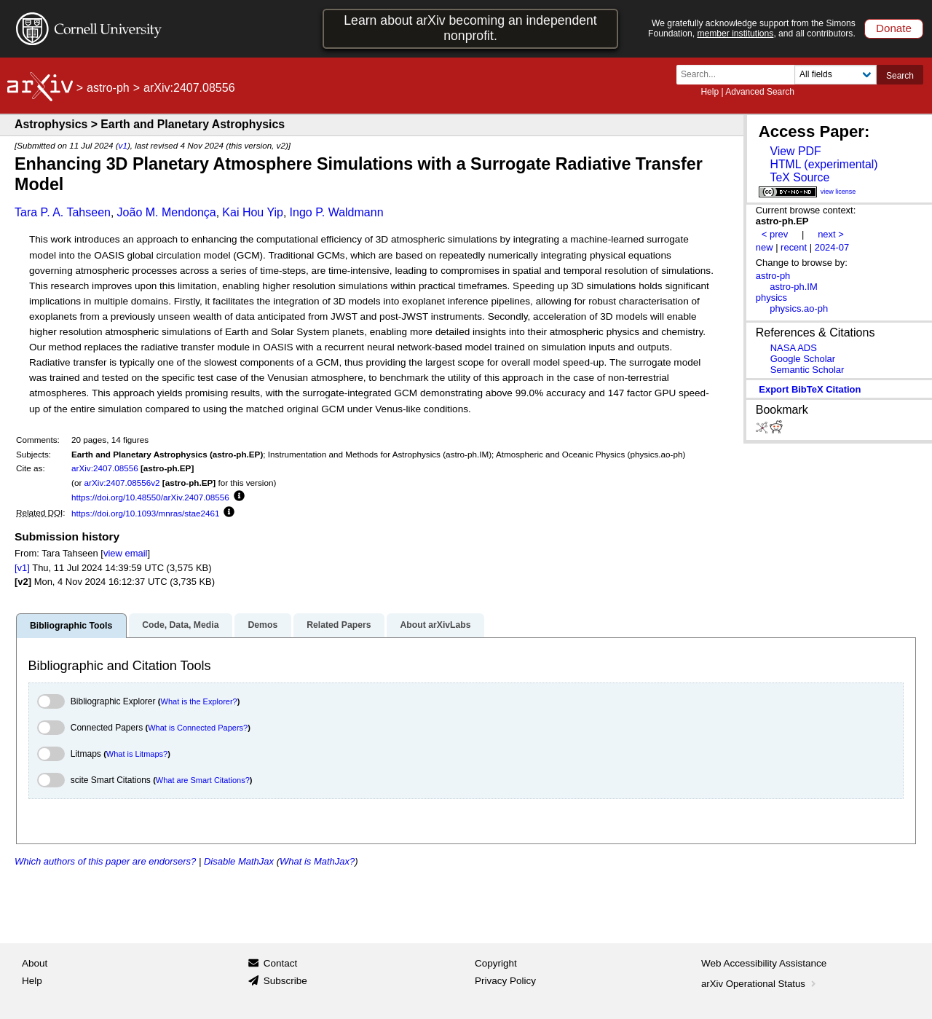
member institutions (735, 33)
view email (125, 553)
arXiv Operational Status (759, 983)
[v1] (22, 567)
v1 (123, 145)
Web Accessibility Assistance (763, 963)
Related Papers (339, 625)
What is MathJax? (317, 861)
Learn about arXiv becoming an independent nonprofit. (470, 28)
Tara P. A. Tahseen (63, 212)
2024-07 (832, 247)
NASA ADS (793, 347)
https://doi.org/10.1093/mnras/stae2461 (145, 513)
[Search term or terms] (739, 74)
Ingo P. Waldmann (337, 212)
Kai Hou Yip (252, 212)
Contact (281, 963)
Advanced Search (759, 92)
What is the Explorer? (199, 701)
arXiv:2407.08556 (104, 468)
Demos (262, 625)
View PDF (795, 151)
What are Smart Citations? (203, 780)
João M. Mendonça (166, 212)
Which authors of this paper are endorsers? (105, 861)
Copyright (496, 963)
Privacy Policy (505, 980)
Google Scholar (802, 358)
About (34, 963)
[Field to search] (835, 74)
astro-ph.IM (794, 286)
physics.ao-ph (799, 308)
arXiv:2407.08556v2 (122, 482)
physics (771, 297)
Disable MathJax (239, 861)
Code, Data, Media (180, 625)
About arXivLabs (435, 625)
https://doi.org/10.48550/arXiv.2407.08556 (150, 497)
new (764, 247)
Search (900, 76)
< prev (775, 234)
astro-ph (108, 88)
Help (709, 92)
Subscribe (285, 980)
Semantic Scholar (807, 369)
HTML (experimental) (823, 164)
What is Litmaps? (136, 754)
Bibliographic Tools (71, 626)
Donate (894, 28)
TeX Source (799, 177)
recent (794, 247)
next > (831, 234)
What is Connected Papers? (198, 727)
